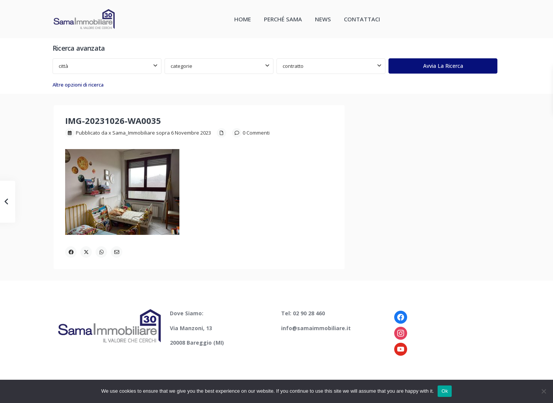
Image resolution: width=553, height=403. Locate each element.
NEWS (323, 19)
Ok (444, 391)
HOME (242, 19)
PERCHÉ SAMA (283, 19)
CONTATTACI (362, 19)
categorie (181, 66)
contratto (293, 66)
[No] (543, 391)
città (63, 66)
